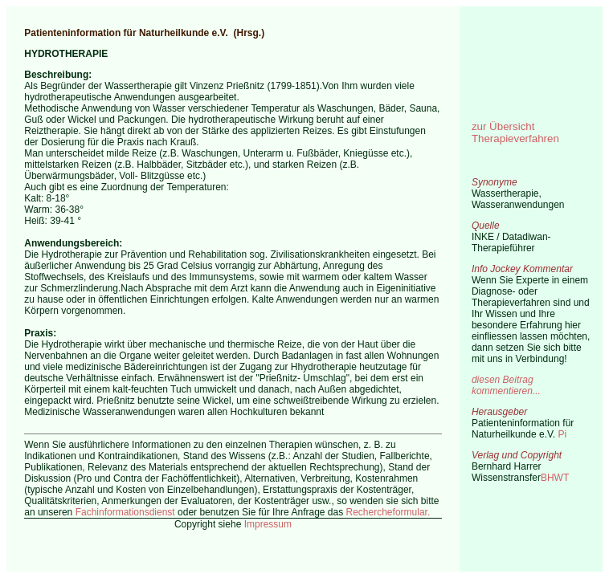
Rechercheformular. (388, 512)
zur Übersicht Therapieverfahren (515, 132)
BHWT (555, 477)
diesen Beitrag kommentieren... (506, 385)
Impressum (268, 524)
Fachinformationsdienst (125, 512)
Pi (562, 434)
